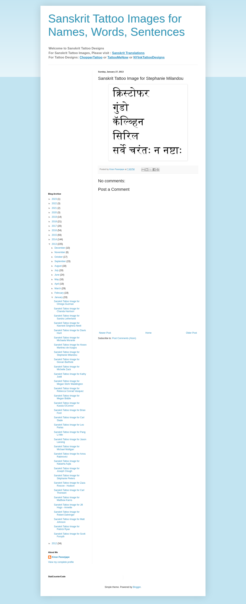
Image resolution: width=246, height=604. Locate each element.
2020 (55, 212)
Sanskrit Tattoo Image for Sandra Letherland (66, 317)
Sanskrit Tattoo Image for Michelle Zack (66, 368)
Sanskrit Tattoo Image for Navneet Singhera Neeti (67, 324)
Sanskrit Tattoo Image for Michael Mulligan (66, 448)
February (59, 293)
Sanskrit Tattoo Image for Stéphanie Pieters (66, 477)
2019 (55, 217)
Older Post (191, 333)
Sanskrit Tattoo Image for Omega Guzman (66, 302)
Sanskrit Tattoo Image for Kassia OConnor (66, 404)
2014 (55, 239)
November (60, 252)
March (58, 288)
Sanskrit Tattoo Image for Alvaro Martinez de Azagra (70, 346)
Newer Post (105, 333)
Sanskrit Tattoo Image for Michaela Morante (66, 339)
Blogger (137, 587)
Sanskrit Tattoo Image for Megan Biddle (66, 397)
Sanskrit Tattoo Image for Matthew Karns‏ (66, 499)
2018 (55, 221)
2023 (55, 199)
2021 (55, 208)
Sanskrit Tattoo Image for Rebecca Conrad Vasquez (68, 389)
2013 (55, 244)
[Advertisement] (148, 303)
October (58, 257)
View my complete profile (61, 562)
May (56, 279)
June (57, 274)
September (60, 261)
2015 (55, 235)
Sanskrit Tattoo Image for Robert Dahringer (66, 513)
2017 (55, 226)
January (58, 297)
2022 (55, 203)
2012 (55, 543)
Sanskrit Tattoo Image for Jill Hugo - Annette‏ (68, 506)
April (57, 283)
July (56, 270)
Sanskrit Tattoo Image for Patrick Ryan (66, 528)
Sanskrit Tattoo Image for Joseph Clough (66, 469)
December (60, 248)
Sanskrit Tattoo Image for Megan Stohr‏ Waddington (68, 382)
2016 (55, 230)
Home (148, 333)
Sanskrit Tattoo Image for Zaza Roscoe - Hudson (69, 484)
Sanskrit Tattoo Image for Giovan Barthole (66, 360)
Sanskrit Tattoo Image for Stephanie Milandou (66, 353)
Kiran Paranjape (60, 557)
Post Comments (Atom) (124, 338)
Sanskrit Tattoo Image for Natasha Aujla (66, 462)
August (58, 266)
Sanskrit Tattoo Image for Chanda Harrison (66, 310)
